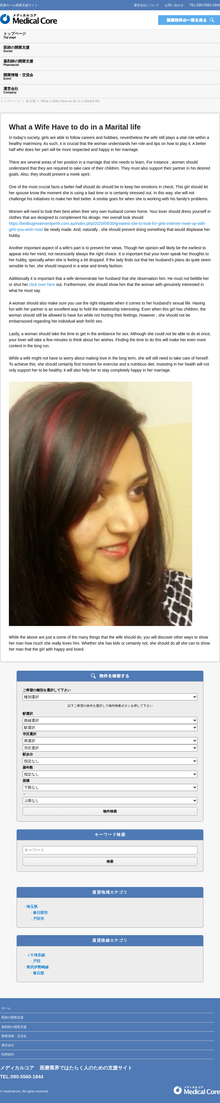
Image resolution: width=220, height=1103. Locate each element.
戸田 (36, 961)
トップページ (10, 101)
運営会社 (7, 1045)
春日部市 (40, 912)
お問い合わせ (174, 5)
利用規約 (7, 1054)
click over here (42, 284)
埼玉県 (32, 906)
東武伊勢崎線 (37, 967)
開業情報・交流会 (14, 1036)
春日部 (38, 973)
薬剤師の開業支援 (14, 1027)
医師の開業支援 (12, 1017)
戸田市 (38, 918)
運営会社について (146, 5)
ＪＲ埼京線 (35, 955)
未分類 (30, 101)
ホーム (6, 1008)
